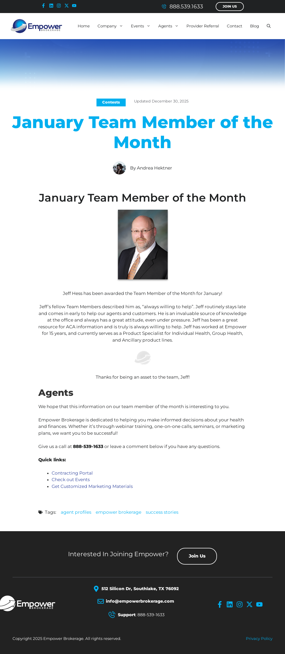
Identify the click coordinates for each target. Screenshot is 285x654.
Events (142, 26)
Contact (234, 25)
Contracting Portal (72, 473)
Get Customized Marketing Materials (92, 486)
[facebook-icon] (44, 5)
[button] (269, 26)
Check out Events (71, 479)
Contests (111, 102)
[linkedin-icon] (52, 5)
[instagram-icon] (60, 5)
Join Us (230, 6)
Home (84, 25)
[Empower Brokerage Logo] (37, 603)
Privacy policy (259, 638)
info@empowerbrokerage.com (140, 601)
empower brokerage (118, 512)
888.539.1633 (186, 6)
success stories (162, 512)
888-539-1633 (151, 614)
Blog (254, 25)
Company (112, 26)
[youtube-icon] (75, 5)
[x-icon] (67, 5)
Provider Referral (202, 25)
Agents (170, 26)
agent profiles (76, 512)
